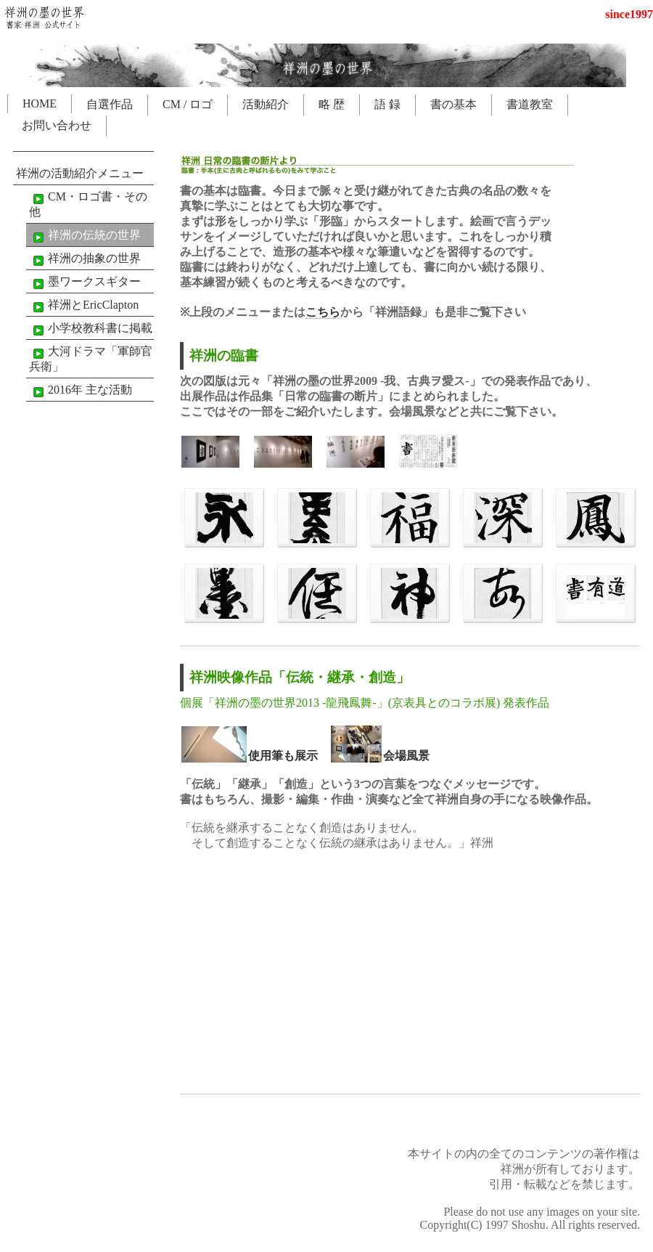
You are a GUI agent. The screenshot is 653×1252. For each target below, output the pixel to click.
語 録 (387, 104)
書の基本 (453, 104)
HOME (39, 103)
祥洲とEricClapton (84, 305)
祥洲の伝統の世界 (85, 236)
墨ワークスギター (85, 282)
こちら (322, 312)
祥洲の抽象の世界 (85, 259)
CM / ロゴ (188, 104)
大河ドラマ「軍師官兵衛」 (90, 359)
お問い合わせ (56, 125)
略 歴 (332, 104)
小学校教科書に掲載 (90, 329)
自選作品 (109, 104)
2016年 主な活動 (80, 390)
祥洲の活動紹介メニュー (80, 173)
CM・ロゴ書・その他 (88, 204)
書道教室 (529, 104)
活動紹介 (265, 104)
